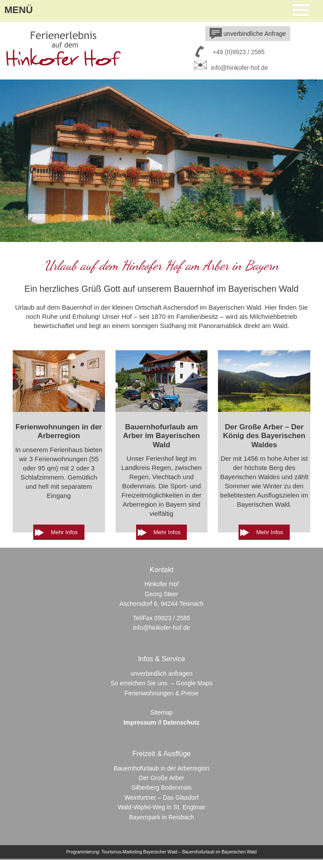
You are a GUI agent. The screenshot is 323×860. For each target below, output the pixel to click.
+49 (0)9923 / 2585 (239, 51)
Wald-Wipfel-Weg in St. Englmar (161, 807)
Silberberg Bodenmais (161, 787)
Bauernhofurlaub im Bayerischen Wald (219, 852)
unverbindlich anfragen (161, 673)
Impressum (139, 722)
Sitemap (161, 712)
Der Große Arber (161, 777)
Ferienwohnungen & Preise (162, 693)
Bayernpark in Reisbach (161, 817)
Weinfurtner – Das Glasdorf (161, 797)
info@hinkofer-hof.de (230, 67)
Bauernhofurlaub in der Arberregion (162, 768)
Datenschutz (181, 722)
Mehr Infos (64, 532)
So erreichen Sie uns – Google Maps (162, 683)
